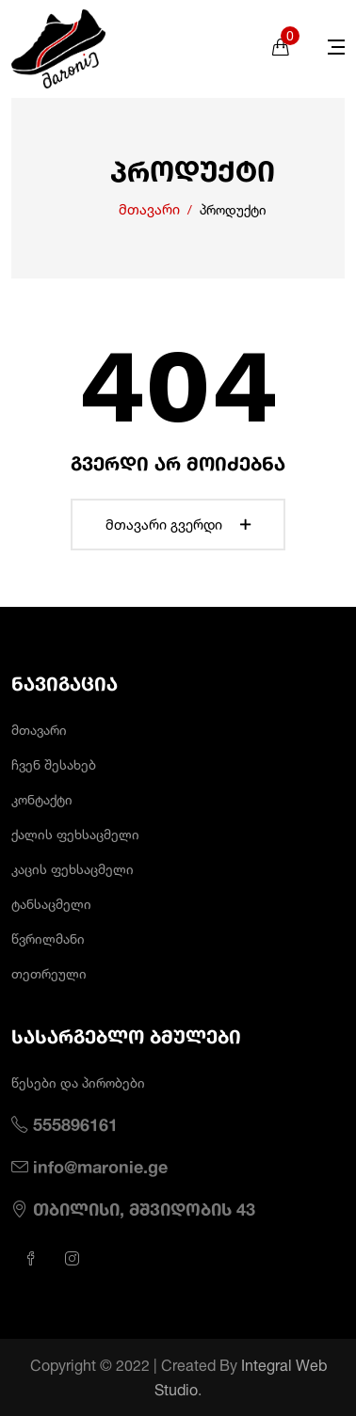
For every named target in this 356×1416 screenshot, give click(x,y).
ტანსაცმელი (51, 904)
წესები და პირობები (78, 1082)
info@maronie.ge (100, 1166)
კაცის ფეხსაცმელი (72, 869)
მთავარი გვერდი (178, 524)
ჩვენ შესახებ (53, 764)
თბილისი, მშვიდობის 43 (144, 1209)
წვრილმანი (48, 939)
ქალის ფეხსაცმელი (75, 834)
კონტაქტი (42, 799)
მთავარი (149, 209)
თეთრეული (49, 973)
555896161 (75, 1124)
